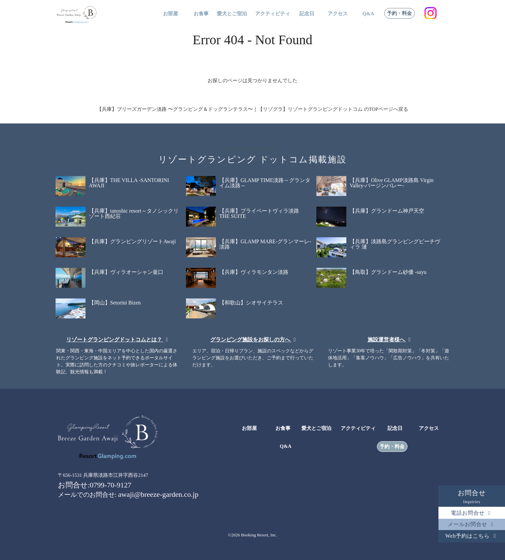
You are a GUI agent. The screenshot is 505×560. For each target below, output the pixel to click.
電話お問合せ (472, 513)
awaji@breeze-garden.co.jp (158, 494)
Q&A (368, 13)
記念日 (306, 13)
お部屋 (170, 13)
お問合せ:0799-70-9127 (94, 485)
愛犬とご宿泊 (232, 13)
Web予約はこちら (471, 536)
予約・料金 (399, 13)
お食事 (201, 13)
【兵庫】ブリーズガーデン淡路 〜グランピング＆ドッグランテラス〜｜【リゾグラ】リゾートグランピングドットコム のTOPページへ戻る (252, 109)
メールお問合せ (472, 524)
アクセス (338, 13)
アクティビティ (272, 13)
